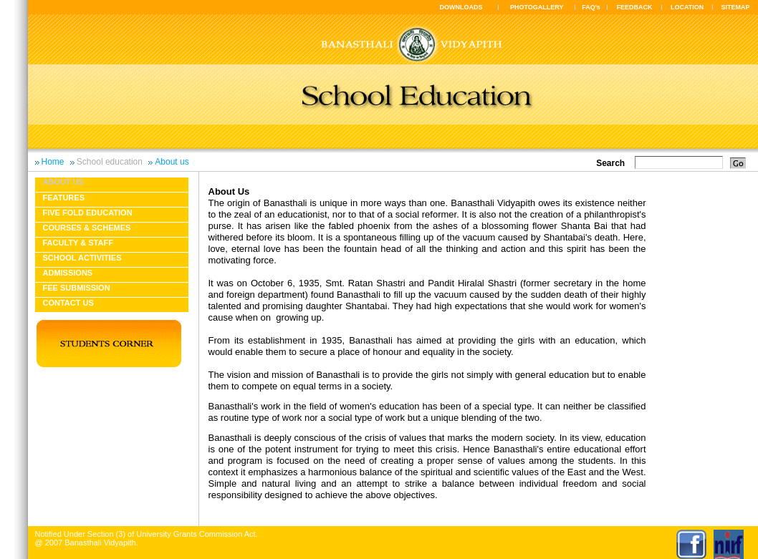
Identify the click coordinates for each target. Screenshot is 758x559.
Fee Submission (76, 287)
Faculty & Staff (78, 242)
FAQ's (591, 7)
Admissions (68, 272)
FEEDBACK (635, 7)
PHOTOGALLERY (537, 7)
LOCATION (687, 7)
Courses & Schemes (87, 227)
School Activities (82, 257)
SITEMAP (735, 7)
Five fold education (88, 212)
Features (64, 197)
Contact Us (68, 302)
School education (110, 162)
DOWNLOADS (461, 7)
